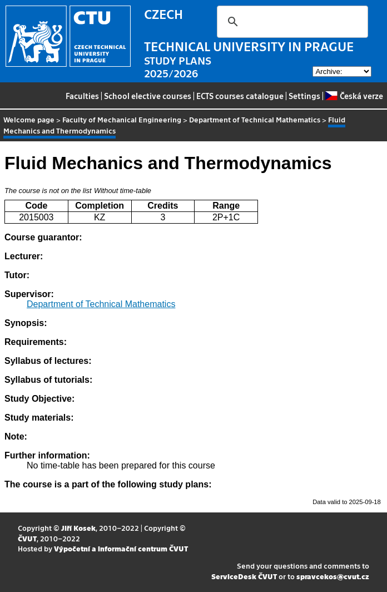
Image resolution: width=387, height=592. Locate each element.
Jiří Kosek (78, 528)
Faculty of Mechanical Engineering (121, 119)
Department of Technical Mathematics (254, 119)
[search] (291, 21)
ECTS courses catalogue (240, 96)
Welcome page (28, 119)
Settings (304, 96)
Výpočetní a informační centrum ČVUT (121, 548)
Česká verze (354, 96)
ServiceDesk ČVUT (244, 576)
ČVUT (27, 538)
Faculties (82, 96)
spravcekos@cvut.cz (332, 576)
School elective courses (147, 96)
